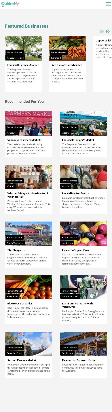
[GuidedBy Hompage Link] (10, 4)
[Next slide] (108, 32)
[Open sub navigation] (108, 4)
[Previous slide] (102, 32)
